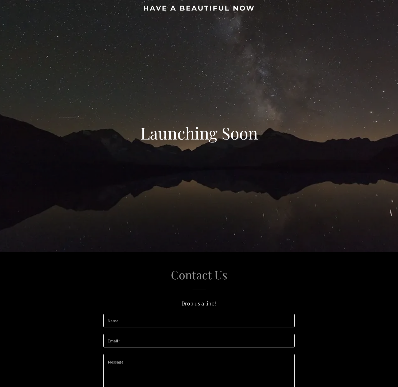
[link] (199, 9)
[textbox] (199, 320)
